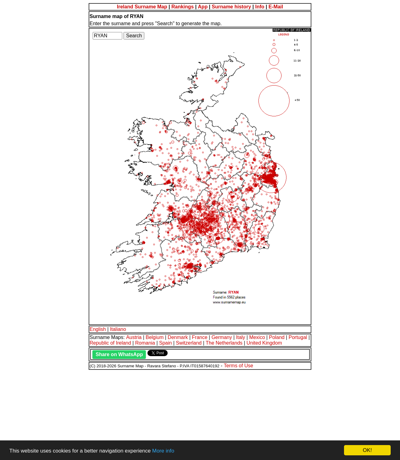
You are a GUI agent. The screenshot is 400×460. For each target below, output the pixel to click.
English (98, 329)
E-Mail (275, 6)
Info (259, 6)
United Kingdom (264, 343)
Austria (134, 337)
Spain (165, 343)
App (202, 6)
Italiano (118, 329)
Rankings (182, 6)
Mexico (257, 337)
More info (163, 451)
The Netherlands (224, 343)
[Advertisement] (189, 414)
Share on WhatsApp (119, 354)
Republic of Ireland (110, 343)
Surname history (231, 6)
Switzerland (189, 343)
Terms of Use (238, 365)
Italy (240, 337)
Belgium (155, 337)
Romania (145, 343)
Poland (277, 337)
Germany (222, 337)
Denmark (178, 337)
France (199, 337)
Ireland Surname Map (142, 6)
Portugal (298, 337)
